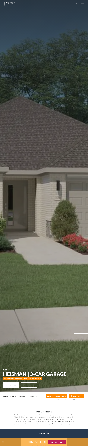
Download (76, 396)
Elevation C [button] (29, 385)
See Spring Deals (57, 442)
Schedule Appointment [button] (56, 396)
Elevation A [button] (11, 385)
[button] (3, 442)
